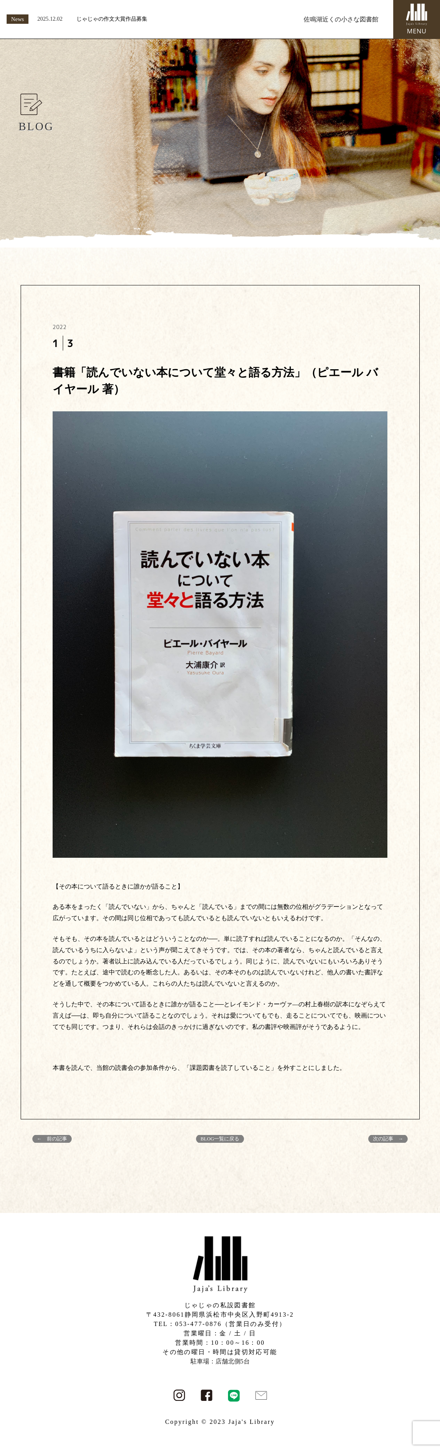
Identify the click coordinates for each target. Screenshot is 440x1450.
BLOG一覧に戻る (220, 1139)
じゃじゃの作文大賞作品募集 (111, 19)
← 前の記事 (52, 1139)
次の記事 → (388, 1139)
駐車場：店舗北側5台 (220, 1361)
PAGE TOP (423, 1399)
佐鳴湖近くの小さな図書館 (341, 19)
